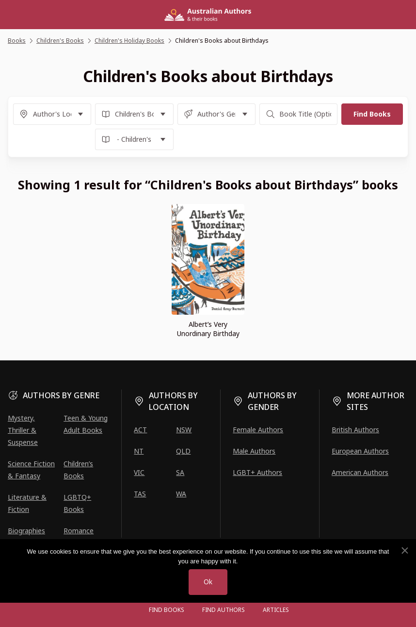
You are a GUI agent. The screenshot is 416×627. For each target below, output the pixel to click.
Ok (208, 582)
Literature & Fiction (27, 503)
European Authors (360, 451)
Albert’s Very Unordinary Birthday (208, 329)
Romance (79, 530)
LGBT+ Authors (257, 472)
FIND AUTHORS (223, 610)
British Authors (355, 429)
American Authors (360, 472)
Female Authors (258, 429)
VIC (139, 472)
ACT (140, 429)
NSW (184, 429)
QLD (183, 451)
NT (139, 451)
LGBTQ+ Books (77, 503)
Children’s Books (78, 469)
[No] (404, 551)
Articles (276, 610)
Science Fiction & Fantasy (31, 469)
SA (180, 472)
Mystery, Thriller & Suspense (23, 430)
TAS (140, 493)
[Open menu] (130, 610)
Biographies (26, 530)
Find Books (166, 610)
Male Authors (254, 451)
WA (181, 493)
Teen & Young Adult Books (86, 424)
